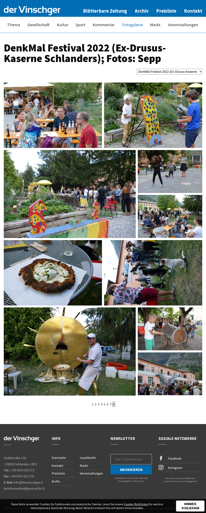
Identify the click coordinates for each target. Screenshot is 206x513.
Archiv (142, 11)
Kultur (62, 24)
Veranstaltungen (183, 24)
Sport (80, 24)
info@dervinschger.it (28, 482)
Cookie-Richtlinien (136, 504)
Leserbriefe (88, 458)
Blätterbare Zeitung (105, 11)
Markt (155, 24)
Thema (13, 24)
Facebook (170, 458)
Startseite (59, 458)
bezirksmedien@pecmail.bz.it (24, 488)
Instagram (170, 467)
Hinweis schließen (190, 506)
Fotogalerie (132, 24)
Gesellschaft (39, 24)
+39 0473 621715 (22, 470)
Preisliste (166, 11)
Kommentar (104, 24)
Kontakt (193, 11)
